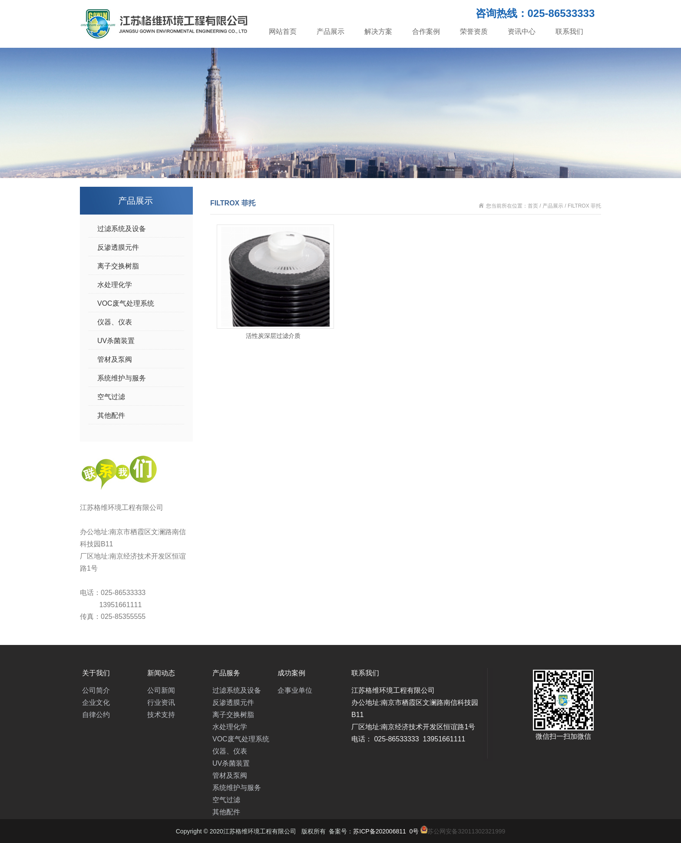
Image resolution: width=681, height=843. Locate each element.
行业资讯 (161, 702)
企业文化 (96, 702)
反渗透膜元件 (118, 247)
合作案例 (426, 31)
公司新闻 (161, 690)
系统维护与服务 (121, 378)
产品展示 (330, 31)
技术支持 (161, 714)
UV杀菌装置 (116, 340)
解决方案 (378, 31)
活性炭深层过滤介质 (273, 335)
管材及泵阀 (114, 359)
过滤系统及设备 (121, 228)
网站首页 (283, 31)
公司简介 (96, 690)
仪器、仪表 (114, 322)
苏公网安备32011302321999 (466, 831)
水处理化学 (114, 284)
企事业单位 (295, 690)
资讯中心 (522, 31)
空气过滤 (111, 396)
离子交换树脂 (118, 266)
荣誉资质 (474, 31)
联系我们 (569, 31)
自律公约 (96, 714)
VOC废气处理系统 (125, 303)
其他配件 (111, 415)
